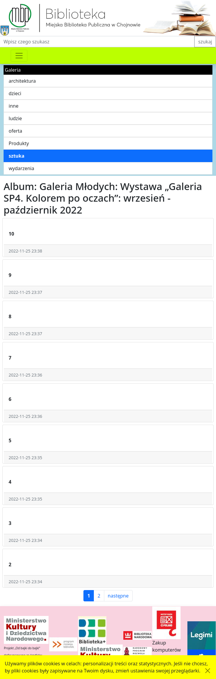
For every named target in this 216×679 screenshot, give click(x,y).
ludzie (15, 118)
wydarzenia (21, 168)
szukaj (205, 41)
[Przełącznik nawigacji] (19, 56)
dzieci (15, 93)
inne (13, 106)
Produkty (19, 143)
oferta (15, 131)
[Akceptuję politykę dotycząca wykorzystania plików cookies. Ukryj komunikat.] (207, 670)
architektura (22, 81)
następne (118, 595)
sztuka (16, 156)
